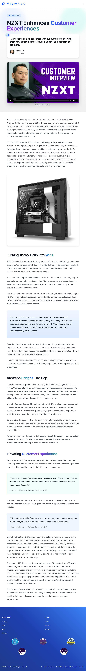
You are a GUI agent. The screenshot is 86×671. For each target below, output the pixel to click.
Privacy (47, 625)
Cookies (47, 629)
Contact (4, 633)
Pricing (4, 622)
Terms (47, 622)
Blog (3, 625)
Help (3, 629)
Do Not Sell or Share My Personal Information (70, 667)
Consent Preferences (47, 667)
